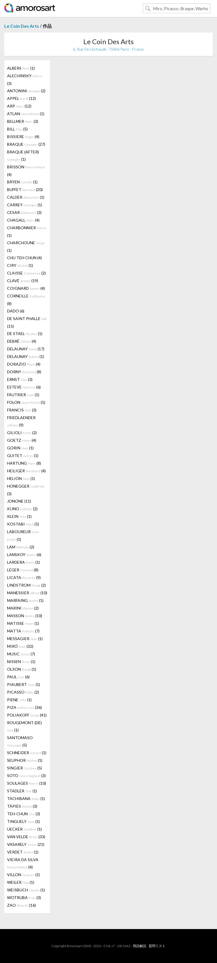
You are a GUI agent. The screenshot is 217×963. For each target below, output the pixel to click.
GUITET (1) (22, 455)
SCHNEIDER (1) (26, 752)
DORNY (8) (24, 371)
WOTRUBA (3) (24, 897)
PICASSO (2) (23, 692)
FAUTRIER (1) (23, 394)
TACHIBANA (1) (26, 798)
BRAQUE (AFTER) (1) (23, 155)
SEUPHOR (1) (24, 760)
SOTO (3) (26, 775)
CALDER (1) (25, 197)
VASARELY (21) (25, 844)
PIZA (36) (24, 707)
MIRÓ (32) (20, 646)
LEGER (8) (22, 569)
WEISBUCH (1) (26, 889)
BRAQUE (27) (26, 144)
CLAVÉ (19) (22, 280)
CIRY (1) (20, 265)
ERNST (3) (19, 379)
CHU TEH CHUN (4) (24, 257)
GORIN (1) (20, 447)
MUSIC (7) (21, 653)
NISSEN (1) (21, 661)
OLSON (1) (21, 669)
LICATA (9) (24, 577)
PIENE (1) (19, 699)
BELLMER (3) (22, 121)
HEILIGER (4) (26, 470)
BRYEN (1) (22, 181)
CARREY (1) (24, 204)
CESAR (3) (24, 212)
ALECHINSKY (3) (24, 79)
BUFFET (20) (25, 189)
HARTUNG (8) (24, 463)
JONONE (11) (19, 501)
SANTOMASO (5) (20, 741)
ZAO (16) (21, 905)
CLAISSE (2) (26, 273)
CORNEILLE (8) (26, 299)
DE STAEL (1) (24, 333)
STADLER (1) (22, 790)
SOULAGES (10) (26, 783)
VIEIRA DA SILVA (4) (22, 863)
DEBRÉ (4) (21, 341)
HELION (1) (21, 478)
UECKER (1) (24, 829)
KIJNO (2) (22, 508)
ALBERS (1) (21, 68)
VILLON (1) (23, 874)
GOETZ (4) (21, 440)
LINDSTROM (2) (26, 585)
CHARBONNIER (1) (26, 231)
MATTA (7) (23, 631)
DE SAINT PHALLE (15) (27, 322)
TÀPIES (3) (22, 806)
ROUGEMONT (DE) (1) (24, 726)
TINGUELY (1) (23, 821)
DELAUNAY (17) (25, 348)
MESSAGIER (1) (25, 638)
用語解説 (139, 946)
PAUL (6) (18, 676)
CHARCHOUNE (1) (26, 246)
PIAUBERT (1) (23, 684)
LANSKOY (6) (24, 554)
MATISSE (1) (23, 623)
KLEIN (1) (19, 516)
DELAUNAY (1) (25, 356)
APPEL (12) (21, 98)
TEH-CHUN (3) (23, 813)
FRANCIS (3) (21, 409)
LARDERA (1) (23, 562)
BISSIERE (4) (23, 136)
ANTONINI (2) (26, 90)
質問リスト (157, 946)
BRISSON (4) (26, 170)
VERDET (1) (22, 852)
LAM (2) (20, 546)
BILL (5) (17, 128)
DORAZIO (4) (23, 364)
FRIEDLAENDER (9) (21, 421)
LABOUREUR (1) (23, 535)
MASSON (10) (24, 615)
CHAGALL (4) (23, 220)
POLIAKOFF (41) (27, 715)
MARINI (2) (23, 608)
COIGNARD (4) (26, 288)
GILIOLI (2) (22, 432)
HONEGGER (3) (25, 490)
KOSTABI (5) (23, 524)
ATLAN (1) (25, 113)
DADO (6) (15, 310)
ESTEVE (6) (24, 387)
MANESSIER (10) (27, 592)
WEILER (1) (20, 882)
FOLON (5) (26, 402)
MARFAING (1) (25, 600)
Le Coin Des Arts (21, 26)
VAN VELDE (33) (26, 836)
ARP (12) (19, 106)
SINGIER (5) (24, 767)
